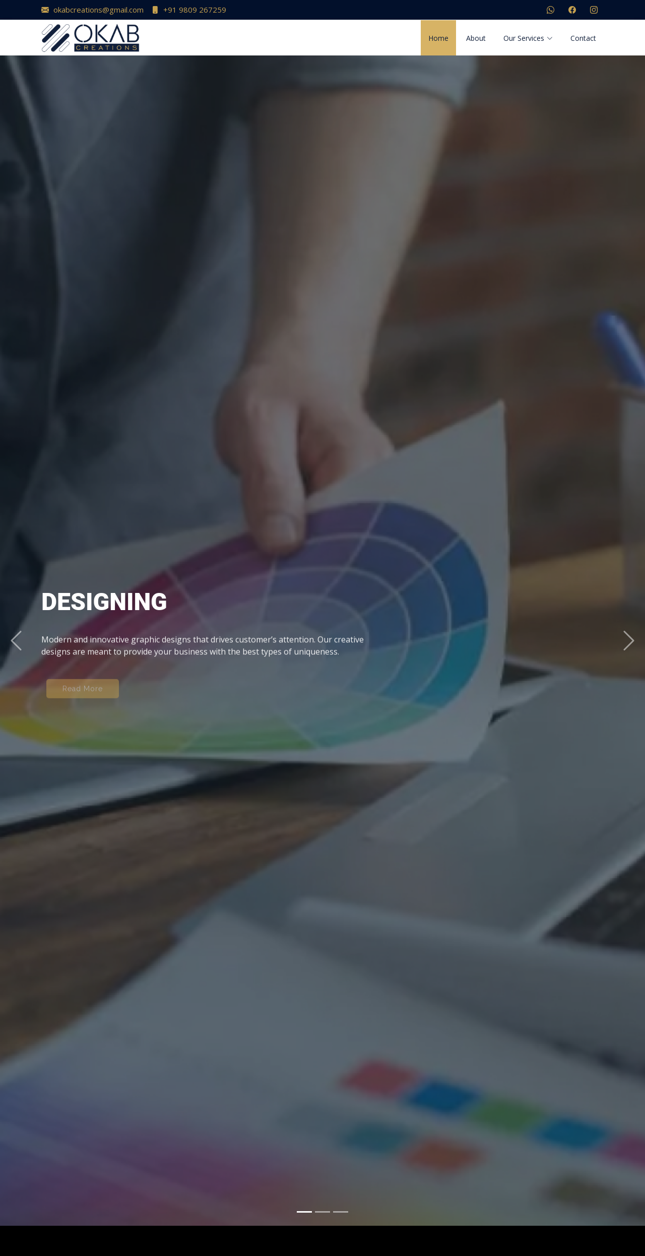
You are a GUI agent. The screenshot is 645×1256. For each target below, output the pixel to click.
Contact (583, 38)
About (476, 38)
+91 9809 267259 (188, 10)
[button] (16, 629)
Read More (82, 683)
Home (438, 38)
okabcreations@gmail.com (92, 10)
